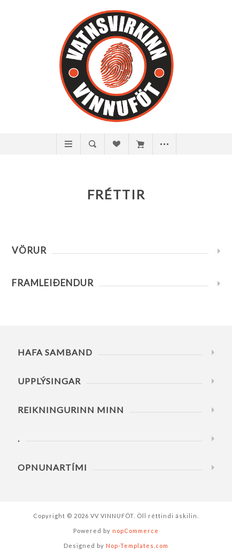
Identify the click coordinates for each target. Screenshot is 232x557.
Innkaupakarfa (140, 144)
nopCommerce (135, 530)
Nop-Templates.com (137, 545)
